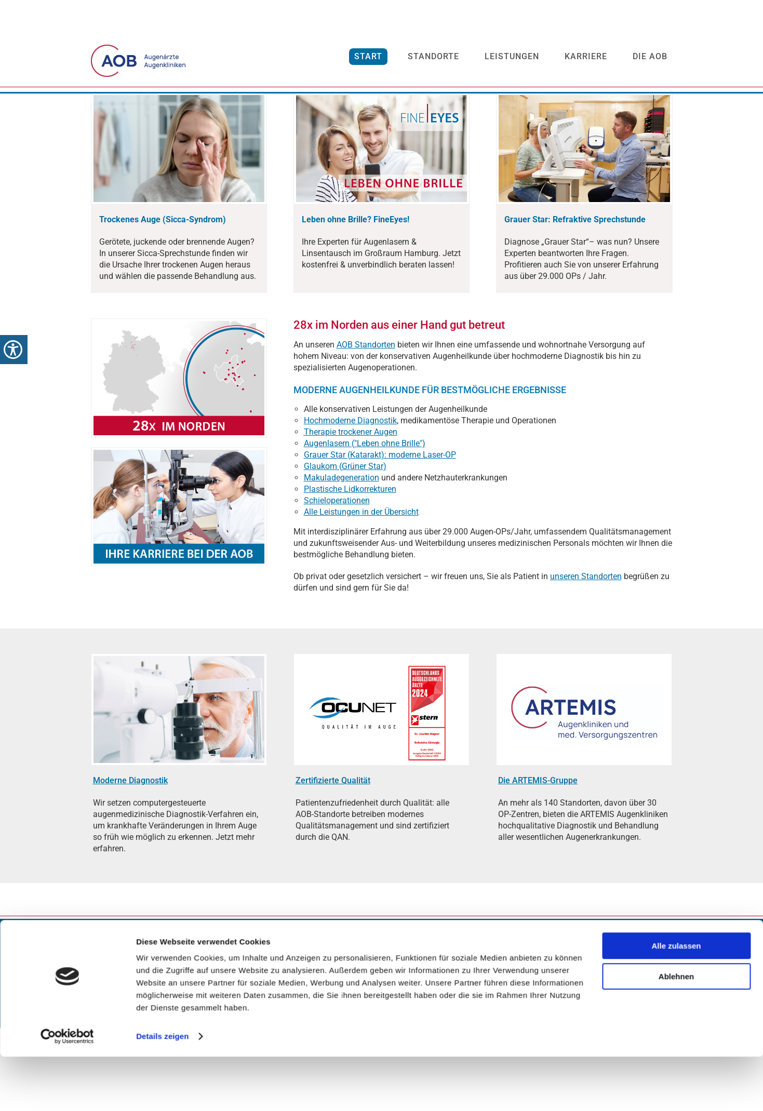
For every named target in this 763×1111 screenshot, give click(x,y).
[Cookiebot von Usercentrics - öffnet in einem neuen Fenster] (67, 1091)
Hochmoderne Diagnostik (350, 503)
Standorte (433, 60)
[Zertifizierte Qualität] (333, 863)
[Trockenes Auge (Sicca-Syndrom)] (162, 302)
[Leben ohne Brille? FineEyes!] (355, 302)
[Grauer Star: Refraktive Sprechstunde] (575, 302)
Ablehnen (676, 1030)
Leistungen (512, 60)
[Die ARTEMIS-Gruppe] (538, 863)
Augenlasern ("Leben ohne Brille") (364, 526)
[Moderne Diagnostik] (130, 863)
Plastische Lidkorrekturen (350, 572)
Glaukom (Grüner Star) (345, 549)
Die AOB (650, 60)
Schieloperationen (337, 583)
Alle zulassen (676, 1000)
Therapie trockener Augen (350, 515)
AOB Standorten (366, 428)
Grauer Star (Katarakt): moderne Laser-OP (380, 538)
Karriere (586, 60)
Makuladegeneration (341, 561)
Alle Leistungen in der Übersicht (361, 595)
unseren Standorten (586, 659)
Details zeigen (162, 1090)
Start (368, 60)
